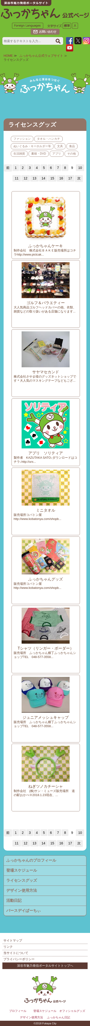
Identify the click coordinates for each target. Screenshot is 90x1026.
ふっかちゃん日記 (58, 1017)
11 (16, 178)
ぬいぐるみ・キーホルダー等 (32, 146)
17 (70, 178)
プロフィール (17, 1011)
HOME (8, 55)
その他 (71, 153)
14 (43, 178)
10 (80, 168)
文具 (60, 146)
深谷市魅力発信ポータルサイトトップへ (45, 965)
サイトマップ (12, 940)
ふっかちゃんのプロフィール (31, 860)
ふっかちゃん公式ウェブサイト (41, 55)
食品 (72, 146)
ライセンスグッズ (21, 880)
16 (61, 178)
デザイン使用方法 (21, 890)
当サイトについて (15, 953)
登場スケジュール (21, 870)
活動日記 (14, 900)
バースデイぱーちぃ (23, 911)
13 (34, 178)
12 (26, 178)
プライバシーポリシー (19, 959)
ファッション (22, 138)
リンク (8, 946)
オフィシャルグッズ (72, 1011)
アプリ (56, 153)
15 (52, 178)
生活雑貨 (19, 153)
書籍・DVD (38, 153)
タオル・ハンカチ (48, 138)
